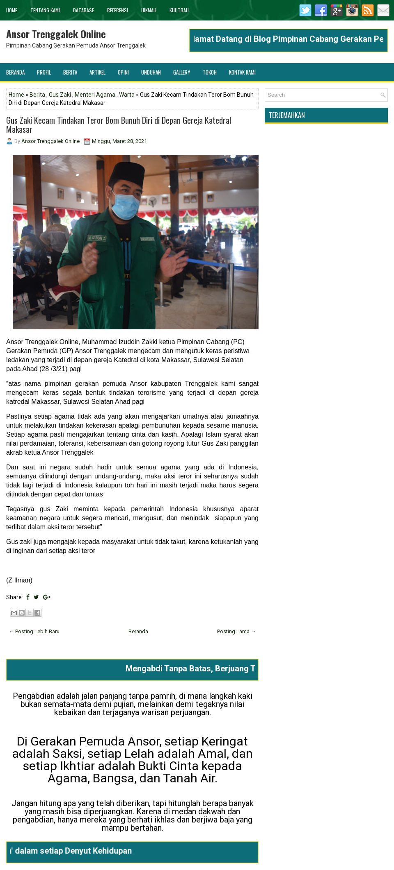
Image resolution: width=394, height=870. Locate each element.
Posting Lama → (236, 631)
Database (83, 10)
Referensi (117, 10)
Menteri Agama (95, 94)
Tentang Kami (45, 10)
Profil (44, 72)
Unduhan (151, 72)
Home (11, 10)
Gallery (181, 72)
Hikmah (148, 10)
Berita (70, 72)
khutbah (179, 10)
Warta (127, 94)
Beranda (15, 72)
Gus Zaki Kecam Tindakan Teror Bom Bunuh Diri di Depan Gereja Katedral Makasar (118, 125)
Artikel (97, 72)
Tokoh (210, 72)
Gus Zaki (60, 94)
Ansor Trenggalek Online (56, 33)
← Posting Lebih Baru (34, 631)
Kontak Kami (242, 72)
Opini (123, 72)
